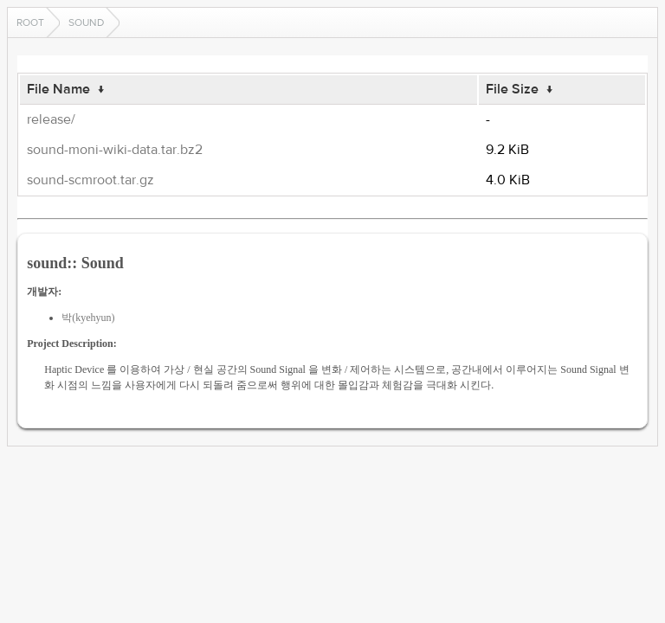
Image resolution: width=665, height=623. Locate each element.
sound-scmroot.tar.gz (90, 180)
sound (86, 22)
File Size (512, 89)
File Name (58, 89)
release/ (51, 119)
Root (30, 22)
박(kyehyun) (87, 318)
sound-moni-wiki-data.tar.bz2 (115, 149)
